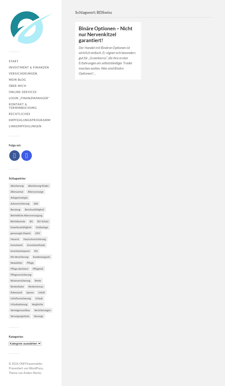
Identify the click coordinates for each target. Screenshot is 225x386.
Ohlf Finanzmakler (30, 363)
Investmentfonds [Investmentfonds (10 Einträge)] (36, 245)
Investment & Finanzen (29, 67)
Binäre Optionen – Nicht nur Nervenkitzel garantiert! (105, 34)
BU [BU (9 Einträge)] (31, 221)
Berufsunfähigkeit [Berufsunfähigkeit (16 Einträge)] (34, 209)
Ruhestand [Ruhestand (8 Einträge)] (16, 292)
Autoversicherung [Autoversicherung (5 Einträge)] (20, 203)
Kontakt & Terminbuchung (23, 106)
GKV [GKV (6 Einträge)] (37, 233)
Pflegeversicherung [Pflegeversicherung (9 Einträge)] (21, 274)
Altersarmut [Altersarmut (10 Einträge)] (17, 191)
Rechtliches (19, 114)
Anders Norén (32, 373)
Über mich (17, 86)
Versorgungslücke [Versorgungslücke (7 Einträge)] (20, 316)
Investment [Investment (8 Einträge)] (17, 245)
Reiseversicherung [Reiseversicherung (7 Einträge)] (20, 280)
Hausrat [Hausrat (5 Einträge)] (15, 239)
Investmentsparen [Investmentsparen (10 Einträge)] (20, 251)
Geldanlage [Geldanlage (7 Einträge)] (42, 227)
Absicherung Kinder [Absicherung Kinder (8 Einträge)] (38, 185)
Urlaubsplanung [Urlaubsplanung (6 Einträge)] (19, 304)
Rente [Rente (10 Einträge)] (38, 280)
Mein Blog (17, 79)
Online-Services (23, 92)
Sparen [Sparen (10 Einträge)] (30, 292)
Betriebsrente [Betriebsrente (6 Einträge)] (18, 221)
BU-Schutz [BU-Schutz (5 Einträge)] (43, 221)
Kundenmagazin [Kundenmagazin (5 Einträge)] (41, 256)
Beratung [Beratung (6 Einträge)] (15, 209)
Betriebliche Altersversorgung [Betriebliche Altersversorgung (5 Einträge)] (26, 215)
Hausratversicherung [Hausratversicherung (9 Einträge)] (35, 239)
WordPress (36, 368)
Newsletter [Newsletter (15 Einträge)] (16, 262)
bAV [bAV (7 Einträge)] (36, 203)
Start (14, 61)
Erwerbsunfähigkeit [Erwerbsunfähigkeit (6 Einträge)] (21, 227)
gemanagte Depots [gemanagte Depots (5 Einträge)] (21, 233)
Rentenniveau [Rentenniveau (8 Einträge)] (35, 286)
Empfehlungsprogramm (30, 120)
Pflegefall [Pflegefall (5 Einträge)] (38, 268)
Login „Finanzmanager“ (29, 98)
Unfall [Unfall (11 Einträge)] (41, 292)
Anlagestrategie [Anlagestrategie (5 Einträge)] (19, 197)
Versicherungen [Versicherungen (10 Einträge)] (42, 310)
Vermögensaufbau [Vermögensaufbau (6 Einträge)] (20, 310)
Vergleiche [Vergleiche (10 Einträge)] (37, 304)
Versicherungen (23, 73)
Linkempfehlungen (25, 126)
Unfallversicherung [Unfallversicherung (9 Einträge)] (21, 298)
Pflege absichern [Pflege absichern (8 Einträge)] (19, 268)
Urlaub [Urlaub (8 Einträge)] (39, 298)
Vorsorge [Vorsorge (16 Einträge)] (38, 316)
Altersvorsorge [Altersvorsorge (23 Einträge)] (36, 191)
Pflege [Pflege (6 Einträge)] (30, 262)
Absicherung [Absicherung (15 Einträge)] (17, 185)
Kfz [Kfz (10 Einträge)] (36, 251)
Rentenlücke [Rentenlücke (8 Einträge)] (17, 286)
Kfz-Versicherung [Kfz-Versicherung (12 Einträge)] (20, 256)
